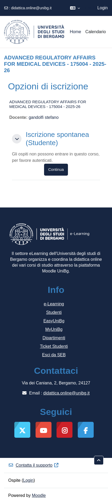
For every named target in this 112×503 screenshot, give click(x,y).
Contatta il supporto (33, 465)
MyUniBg (54, 329)
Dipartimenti (53, 338)
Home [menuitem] (75, 31)
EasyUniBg (53, 321)
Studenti (54, 312)
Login (102, 8)
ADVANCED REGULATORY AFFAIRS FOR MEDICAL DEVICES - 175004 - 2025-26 (47, 104)
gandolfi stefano (44, 117)
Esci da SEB (54, 355)
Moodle (39, 495)
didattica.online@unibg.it (31, 8)
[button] (75, 8)
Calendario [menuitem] (95, 31)
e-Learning (54, 304)
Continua (56, 169)
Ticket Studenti (54, 346)
